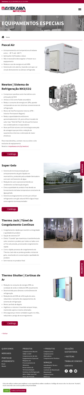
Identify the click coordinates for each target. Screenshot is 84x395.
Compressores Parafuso (51, 359)
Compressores (48, 352)
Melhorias (47, 377)
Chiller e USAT (27, 354)
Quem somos (7, 349)
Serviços (48, 363)
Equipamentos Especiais (30, 359)
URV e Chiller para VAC (30, 375)
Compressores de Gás (30, 356)
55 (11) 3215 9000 (23, 1)
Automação (47, 368)
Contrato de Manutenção (52, 370)
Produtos (27, 349)
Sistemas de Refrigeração (31, 372)
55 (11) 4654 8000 (13, 1)
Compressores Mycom (30, 352)
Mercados (6, 353)
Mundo (4, 367)
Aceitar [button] (7, 391)
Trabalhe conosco (73, 361)
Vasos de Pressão (28, 377)
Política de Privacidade (18, 391)
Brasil (3, 364)
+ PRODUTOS (49, 349)
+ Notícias (69, 357)
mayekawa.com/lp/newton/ (18, 147)
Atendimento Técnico (50, 366)
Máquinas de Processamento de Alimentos (29, 363)
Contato (69, 366)
